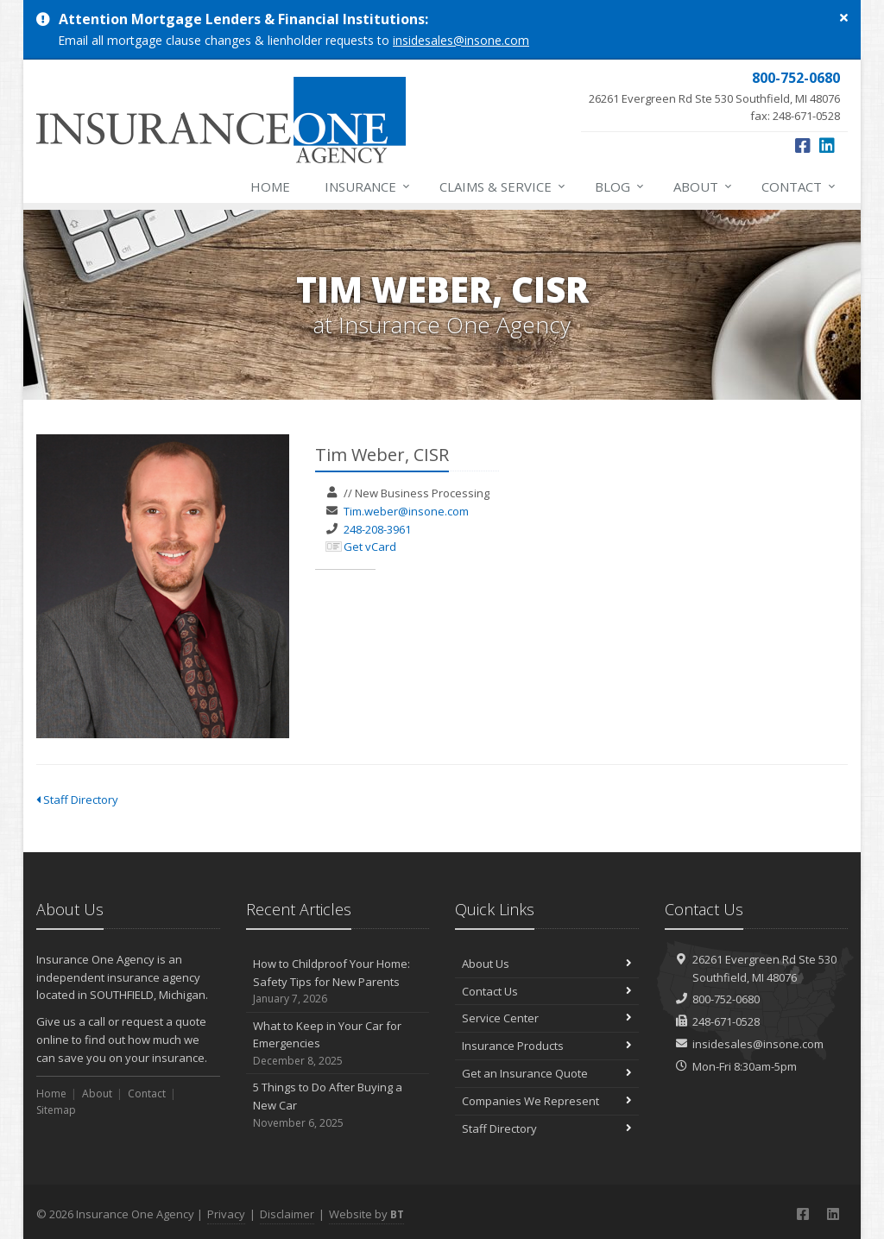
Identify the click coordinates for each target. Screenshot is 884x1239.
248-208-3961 (377, 529)
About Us (547, 963)
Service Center (547, 1018)
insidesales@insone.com (461, 40)
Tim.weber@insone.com (406, 511)
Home (270, 186)
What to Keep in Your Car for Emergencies (338, 1044)
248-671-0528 (726, 1021)
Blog (620, 186)
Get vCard (370, 546)
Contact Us (547, 991)
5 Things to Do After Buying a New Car (338, 1105)
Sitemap (56, 1110)
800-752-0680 (726, 999)
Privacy (226, 1214)
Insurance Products (547, 1045)
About (703, 186)
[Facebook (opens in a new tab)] (803, 145)
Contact (799, 186)
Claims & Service (503, 186)
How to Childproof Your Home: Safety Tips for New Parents (338, 982)
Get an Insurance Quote (547, 1073)
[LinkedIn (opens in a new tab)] (827, 145)
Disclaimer (287, 1214)
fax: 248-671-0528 (714, 95)
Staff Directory (77, 799)
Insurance (368, 186)
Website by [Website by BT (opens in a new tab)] (366, 1214)
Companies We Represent (547, 1101)
